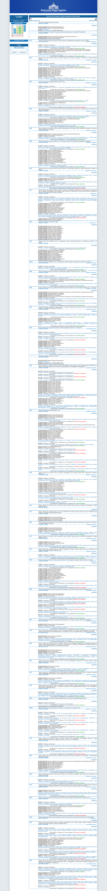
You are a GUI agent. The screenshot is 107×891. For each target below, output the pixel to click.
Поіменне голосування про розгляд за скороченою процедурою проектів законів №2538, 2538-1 (62, 248)
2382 (30, 822)
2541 (30, 81)
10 (17, 32)
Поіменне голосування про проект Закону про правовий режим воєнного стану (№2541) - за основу (63, 100)
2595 (30, 128)
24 (22, 32)
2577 (30, 190)
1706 (30, 630)
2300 (30, 817)
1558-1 (31, 708)
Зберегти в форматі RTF (34, 20)
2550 (30, 560)
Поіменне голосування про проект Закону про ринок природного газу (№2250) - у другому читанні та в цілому (66, 444)
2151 (30, 784)
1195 (30, 472)
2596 (30, 141)
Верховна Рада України (53, 10)
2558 (30, 307)
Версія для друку (93, 20)
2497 (30, 327)
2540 (30, 287)
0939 (30, 522)
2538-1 (31, 261)
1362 (30, 643)
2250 (30, 410)
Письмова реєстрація (43, 29)
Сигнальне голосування (44, 887)
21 (22, 27)
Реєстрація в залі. (47, 30)
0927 (30, 660)
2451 (30, 221)
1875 (30, 860)
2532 (30, 168)
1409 (30, 685)
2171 (30, 505)
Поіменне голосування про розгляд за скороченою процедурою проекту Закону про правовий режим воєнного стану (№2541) (67, 88)
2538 (30, 241)
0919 (30, 755)
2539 (30, 271)
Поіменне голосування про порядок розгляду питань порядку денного (55, 372)
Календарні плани (19, 40)
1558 (30, 698)
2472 (30, 57)
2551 (30, 109)
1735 (30, 738)
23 (22, 30)
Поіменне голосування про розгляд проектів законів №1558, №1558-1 (55, 704)
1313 (30, 672)
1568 (30, 797)
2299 (30, 774)
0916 (30, 589)
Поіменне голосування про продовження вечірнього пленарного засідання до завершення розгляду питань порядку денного (67, 460)
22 (22, 29)
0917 (30, 619)
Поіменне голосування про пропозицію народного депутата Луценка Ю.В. (56, 449)
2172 (30, 511)
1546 (30, 365)
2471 (30, 40)
